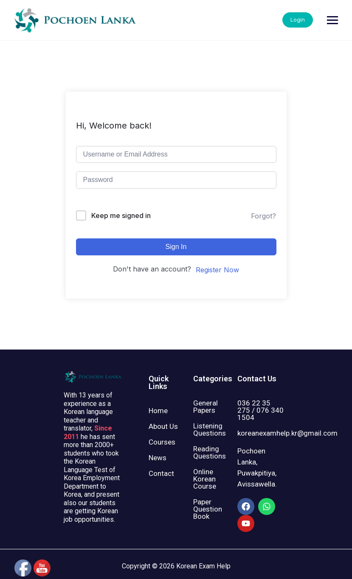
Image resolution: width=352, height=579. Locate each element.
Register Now (217, 270)
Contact (161, 473)
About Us (163, 426)
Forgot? (263, 216)
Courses (162, 442)
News (157, 457)
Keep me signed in (121, 215)
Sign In (176, 246)
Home (158, 410)
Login (324, 19)
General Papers (205, 406)
